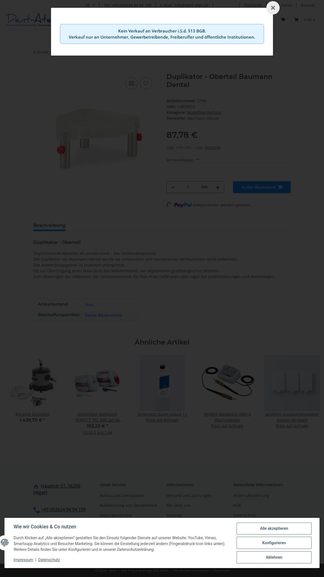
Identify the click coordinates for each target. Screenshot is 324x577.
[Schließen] (273, 7)
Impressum (23, 560)
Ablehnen (274, 557)
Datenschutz (49, 560)
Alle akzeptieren (274, 528)
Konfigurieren (274, 543)
